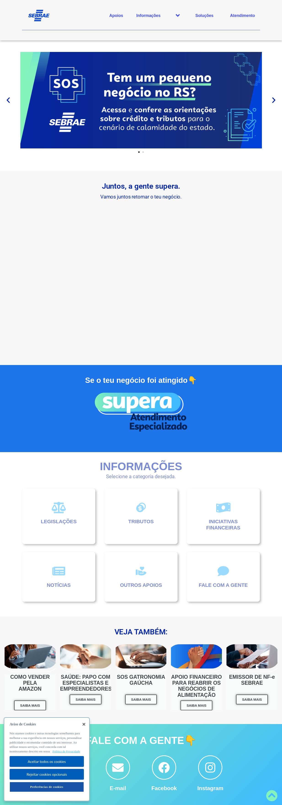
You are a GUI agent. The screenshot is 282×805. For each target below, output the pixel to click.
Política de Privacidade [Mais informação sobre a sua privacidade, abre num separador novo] (66, 751)
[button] (8, 100)
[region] (47, 759)
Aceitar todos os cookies (47, 761)
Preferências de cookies (46, 787)
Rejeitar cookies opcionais (47, 774)
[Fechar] (84, 724)
